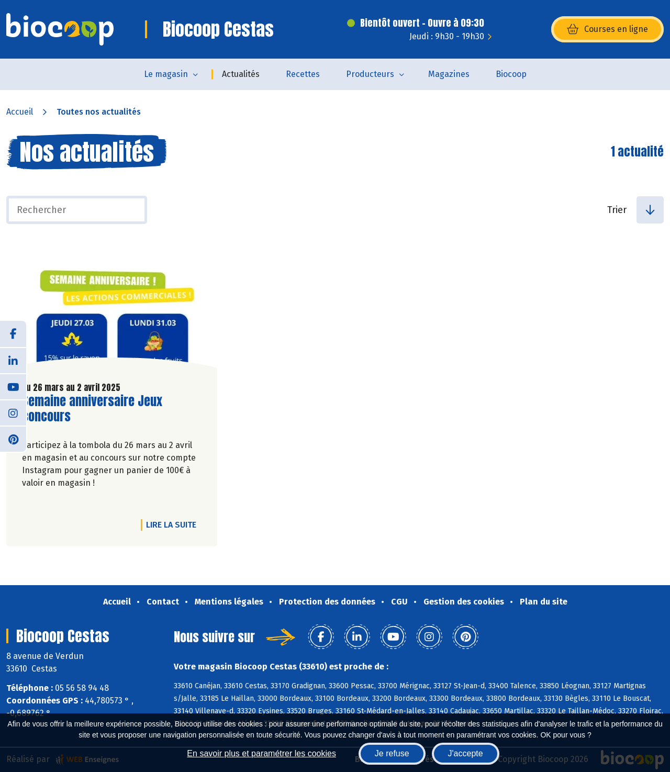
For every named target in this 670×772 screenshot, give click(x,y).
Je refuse (392, 753)
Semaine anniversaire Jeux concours (92, 409)
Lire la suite (174, 524)
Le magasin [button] (166, 74)
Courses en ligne (607, 29)
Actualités (241, 74)
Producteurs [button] (370, 74)
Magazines (449, 74)
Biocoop (511, 74)
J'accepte (465, 753)
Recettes (303, 74)
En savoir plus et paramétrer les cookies (261, 753)
